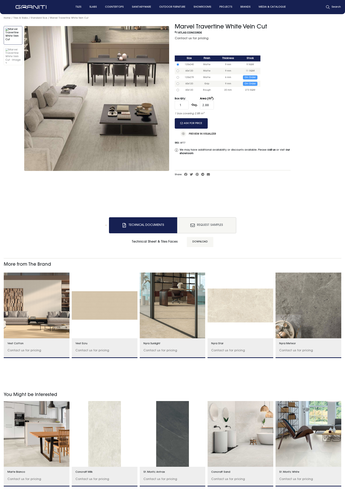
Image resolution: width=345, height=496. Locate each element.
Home (7, 18)
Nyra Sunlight (151, 343)
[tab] (143, 225)
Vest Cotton (15, 343)
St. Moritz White (289, 472)
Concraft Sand (220, 472)
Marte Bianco (16, 472)
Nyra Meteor (287, 343)
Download (200, 242)
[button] (186, 174)
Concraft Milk (84, 472)
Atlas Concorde (190, 32)
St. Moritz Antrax (154, 472)
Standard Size (39, 18)
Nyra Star (217, 343)
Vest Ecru (81, 343)
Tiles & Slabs (20, 18)
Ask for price (191, 123)
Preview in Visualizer (198, 134)
